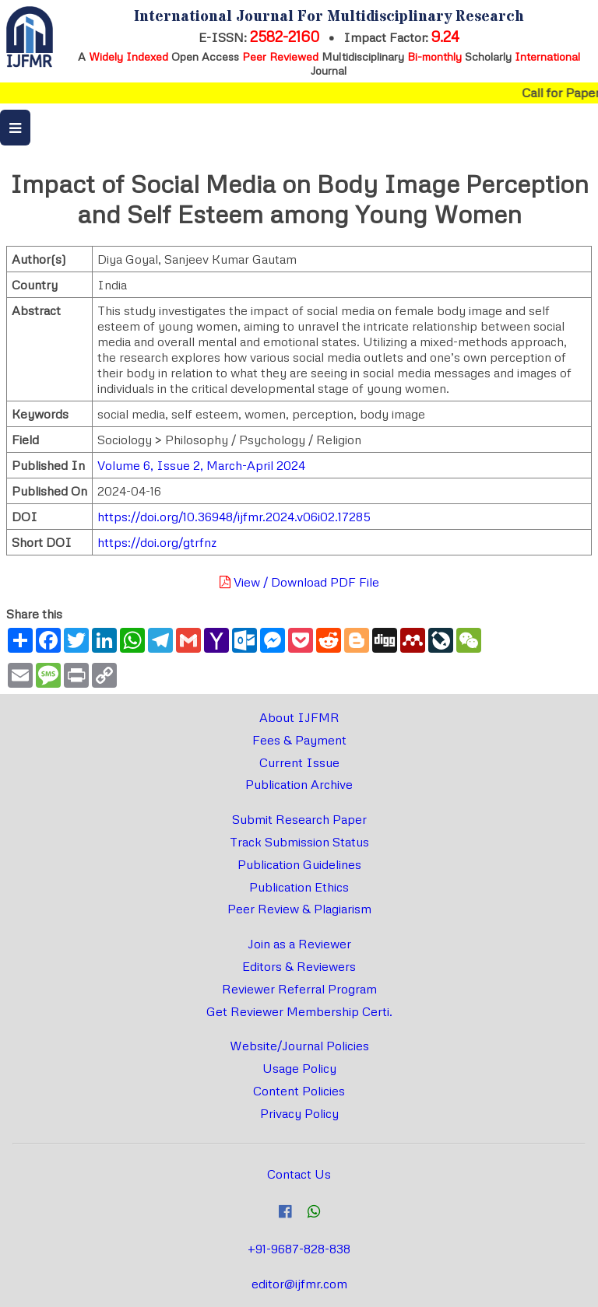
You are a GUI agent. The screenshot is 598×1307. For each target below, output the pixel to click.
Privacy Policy (299, 1113)
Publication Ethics (299, 887)
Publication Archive (299, 784)
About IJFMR (299, 717)
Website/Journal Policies (299, 1045)
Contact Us (299, 1174)
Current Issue (299, 762)
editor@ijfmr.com (299, 1283)
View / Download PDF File (299, 582)
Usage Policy (299, 1068)
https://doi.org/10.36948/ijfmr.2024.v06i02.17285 (234, 516)
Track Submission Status (299, 842)
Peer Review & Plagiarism (299, 908)
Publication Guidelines (299, 864)
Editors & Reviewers (299, 966)
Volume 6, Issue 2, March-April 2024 (201, 465)
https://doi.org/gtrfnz (156, 542)
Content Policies (299, 1091)
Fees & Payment (299, 740)
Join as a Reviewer (299, 943)
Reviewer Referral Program (299, 989)
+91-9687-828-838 (299, 1248)
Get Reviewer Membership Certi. (299, 1011)
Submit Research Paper (299, 819)
